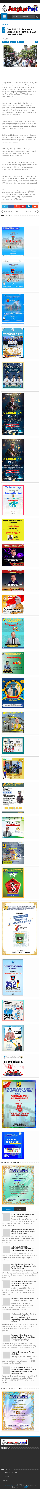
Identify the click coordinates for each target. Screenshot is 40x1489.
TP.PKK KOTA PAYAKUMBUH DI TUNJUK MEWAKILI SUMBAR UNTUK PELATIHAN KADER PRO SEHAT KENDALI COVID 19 (23, 1370)
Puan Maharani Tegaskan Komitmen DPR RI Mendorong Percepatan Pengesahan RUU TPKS (23, 1283)
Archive (20, 1209)
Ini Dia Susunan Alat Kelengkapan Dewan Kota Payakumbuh (22, 1215)
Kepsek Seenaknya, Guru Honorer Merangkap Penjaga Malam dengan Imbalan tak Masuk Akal (23, 1231)
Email (20, 42)
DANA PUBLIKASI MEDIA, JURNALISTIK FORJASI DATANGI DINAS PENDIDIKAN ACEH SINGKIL (23, 1249)
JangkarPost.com (10, 1485)
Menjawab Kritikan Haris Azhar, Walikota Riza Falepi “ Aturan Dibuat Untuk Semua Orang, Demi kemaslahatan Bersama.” (23, 1338)
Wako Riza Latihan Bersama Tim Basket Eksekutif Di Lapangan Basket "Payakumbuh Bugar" (23, 1266)
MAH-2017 (24, 1487)
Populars (8, 1209)
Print (13, 42)
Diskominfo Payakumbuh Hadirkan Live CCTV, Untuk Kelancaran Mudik (24, 1300)
